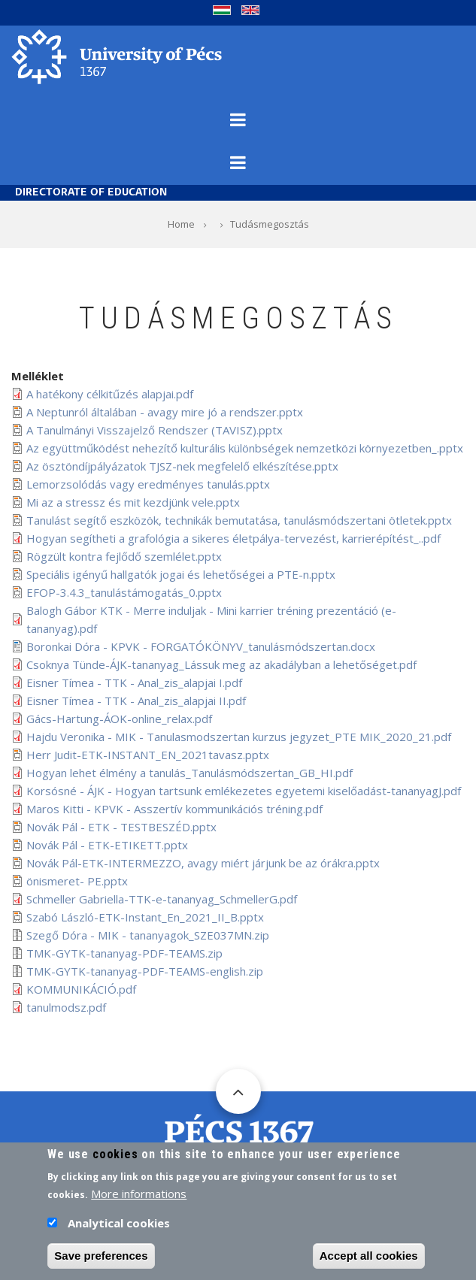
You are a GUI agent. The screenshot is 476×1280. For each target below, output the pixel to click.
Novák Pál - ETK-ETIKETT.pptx (107, 844)
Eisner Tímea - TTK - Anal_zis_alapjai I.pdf (134, 682)
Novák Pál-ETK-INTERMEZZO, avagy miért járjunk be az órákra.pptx (203, 862)
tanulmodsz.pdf (66, 1007)
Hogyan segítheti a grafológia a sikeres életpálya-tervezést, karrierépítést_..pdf (233, 538)
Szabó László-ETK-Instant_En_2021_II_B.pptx (145, 916)
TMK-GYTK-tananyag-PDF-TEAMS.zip (124, 953)
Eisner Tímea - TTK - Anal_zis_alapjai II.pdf (136, 700)
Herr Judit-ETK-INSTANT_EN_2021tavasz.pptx (147, 754)
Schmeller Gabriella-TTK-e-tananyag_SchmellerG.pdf (161, 898)
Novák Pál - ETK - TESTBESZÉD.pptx (121, 826)
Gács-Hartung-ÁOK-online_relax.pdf (119, 718)
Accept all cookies (369, 1260)
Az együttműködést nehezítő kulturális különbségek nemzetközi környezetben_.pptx (244, 447)
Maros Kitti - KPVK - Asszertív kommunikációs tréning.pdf (174, 808)
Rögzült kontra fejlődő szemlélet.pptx (124, 556)
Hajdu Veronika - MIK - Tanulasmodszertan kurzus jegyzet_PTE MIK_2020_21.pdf (238, 736)
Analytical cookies (119, 1228)
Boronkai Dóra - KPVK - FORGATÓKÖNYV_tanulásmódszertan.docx (200, 646)
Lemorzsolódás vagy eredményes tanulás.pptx (148, 484)
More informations (138, 1198)
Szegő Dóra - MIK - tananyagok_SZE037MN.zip (147, 935)
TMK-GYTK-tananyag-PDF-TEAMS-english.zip (144, 971)
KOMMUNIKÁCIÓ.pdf (81, 989)
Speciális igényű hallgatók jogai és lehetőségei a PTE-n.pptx (180, 574)
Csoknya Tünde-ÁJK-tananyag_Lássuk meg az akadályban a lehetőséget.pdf (221, 664)
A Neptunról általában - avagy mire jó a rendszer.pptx (164, 411)
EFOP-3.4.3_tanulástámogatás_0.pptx (124, 592)
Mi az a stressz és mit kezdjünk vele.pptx (133, 502)
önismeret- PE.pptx (77, 880)
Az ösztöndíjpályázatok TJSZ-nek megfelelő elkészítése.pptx (182, 466)
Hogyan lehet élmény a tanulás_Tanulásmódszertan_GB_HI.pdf (189, 772)
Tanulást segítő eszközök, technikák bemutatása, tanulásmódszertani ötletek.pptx (239, 520)
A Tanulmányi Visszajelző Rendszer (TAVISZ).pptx (154, 429)
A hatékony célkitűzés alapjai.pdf (109, 393)
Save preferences (100, 1260)
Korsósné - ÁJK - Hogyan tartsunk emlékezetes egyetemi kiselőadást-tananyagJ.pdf (243, 790)
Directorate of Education (91, 193)
